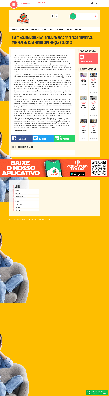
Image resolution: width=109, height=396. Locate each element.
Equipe (44, 29)
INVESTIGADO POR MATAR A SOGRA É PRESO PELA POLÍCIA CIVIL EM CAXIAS (93, 84)
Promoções (60, 29)
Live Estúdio (24, 29)
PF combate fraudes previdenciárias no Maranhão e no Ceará (83, 130)
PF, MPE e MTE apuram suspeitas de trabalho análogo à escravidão (93, 130)
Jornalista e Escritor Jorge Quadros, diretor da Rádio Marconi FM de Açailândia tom (83, 83)
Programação (35, 29)
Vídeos (51, 29)
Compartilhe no (22, 138)
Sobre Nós (78, 29)
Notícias (14, 29)
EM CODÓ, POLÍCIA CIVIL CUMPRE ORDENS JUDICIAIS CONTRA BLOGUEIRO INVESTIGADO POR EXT (93, 107)
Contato (69, 29)
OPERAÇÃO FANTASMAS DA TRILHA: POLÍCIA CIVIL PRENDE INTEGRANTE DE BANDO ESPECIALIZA (83, 107)
